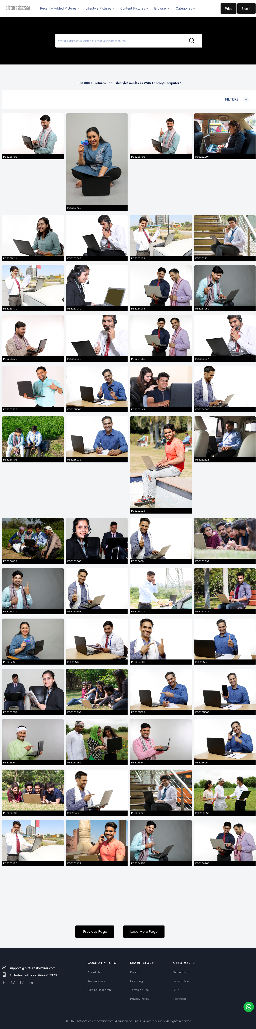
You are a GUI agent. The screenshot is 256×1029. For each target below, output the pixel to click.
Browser (161, 8)
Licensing (136, 980)
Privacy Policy (139, 998)
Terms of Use (139, 989)
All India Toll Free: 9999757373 (33, 974)
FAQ (176, 989)
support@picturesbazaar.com (32, 967)
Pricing (134, 971)
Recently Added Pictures (59, 8)
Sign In (246, 9)
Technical (179, 998)
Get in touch (181, 971)
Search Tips (181, 980)
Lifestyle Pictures (100, 8)
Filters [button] (236, 99)
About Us (93, 971)
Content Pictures (134, 8)
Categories (185, 8)
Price (228, 9)
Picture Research (99, 989)
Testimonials (96, 980)
